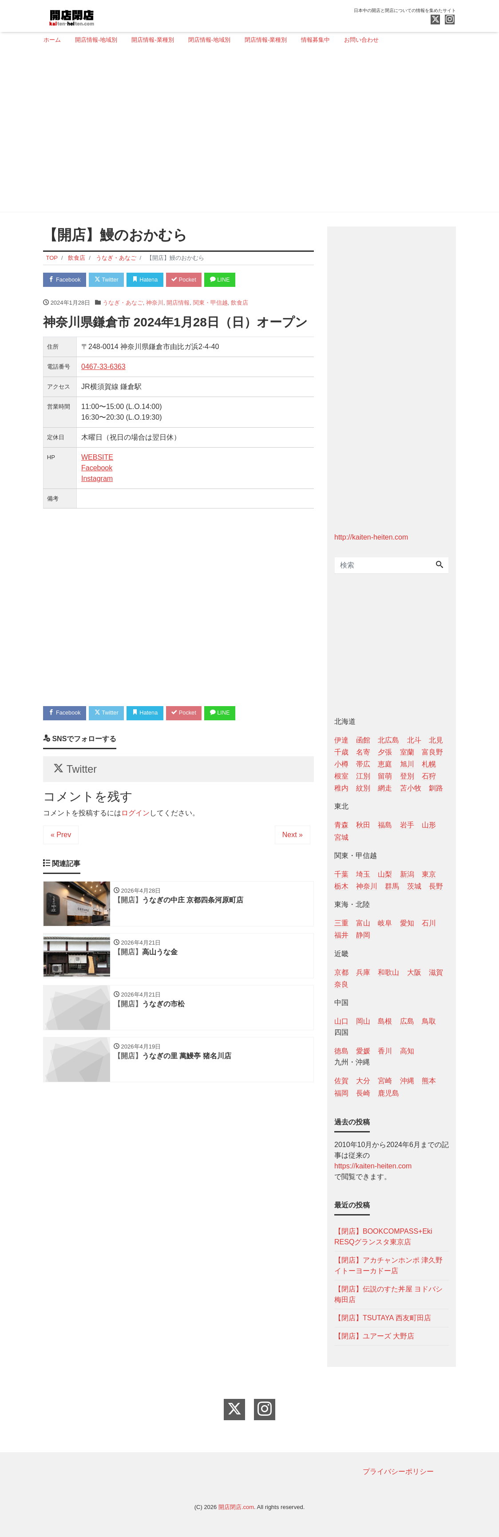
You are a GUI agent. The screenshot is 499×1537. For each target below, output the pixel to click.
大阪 (414, 972)
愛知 (407, 923)
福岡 (341, 1093)
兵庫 (363, 972)
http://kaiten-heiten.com (371, 537)
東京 (429, 874)
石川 (429, 923)
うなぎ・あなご (123, 302)
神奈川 (154, 302)
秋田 (363, 825)
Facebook (65, 280)
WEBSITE (97, 457)
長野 (436, 886)
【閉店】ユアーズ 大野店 (374, 1336)
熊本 (429, 1080)
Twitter (108, 280)
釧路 (436, 788)
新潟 (407, 874)
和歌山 (388, 972)
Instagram (97, 479)
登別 (407, 776)
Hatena (148, 280)
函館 (363, 740)
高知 (407, 1051)
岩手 (407, 825)
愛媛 (363, 1051)
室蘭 (407, 752)
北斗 (414, 740)
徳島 (341, 1051)
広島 (407, 1021)
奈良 (341, 984)
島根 (385, 1021)
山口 (341, 1021)
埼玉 (363, 874)
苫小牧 (410, 788)
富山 (363, 923)
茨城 (414, 886)
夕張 (385, 752)
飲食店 (239, 302)
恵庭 (385, 764)
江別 (363, 776)
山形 (429, 825)
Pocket (187, 280)
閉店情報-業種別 (266, 39)
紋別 (363, 788)
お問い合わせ (361, 39)
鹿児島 (388, 1093)
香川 (385, 1051)
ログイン (135, 814)
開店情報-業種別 (152, 39)
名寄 (363, 752)
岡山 (363, 1021)
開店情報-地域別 (96, 39)
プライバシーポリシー (398, 1471)
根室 (341, 776)
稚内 (341, 788)
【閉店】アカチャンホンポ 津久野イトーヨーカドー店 (388, 1265)
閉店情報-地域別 (209, 39)
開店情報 (178, 302)
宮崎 (385, 1080)
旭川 (407, 764)
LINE (225, 280)
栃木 (341, 886)
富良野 (432, 752)
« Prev (61, 836)
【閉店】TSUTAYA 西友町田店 (382, 1318)
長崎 (363, 1093)
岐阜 (385, 923)
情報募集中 (315, 39)
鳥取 (429, 1021)
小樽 (341, 764)
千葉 (341, 874)
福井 (341, 935)
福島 (385, 825)
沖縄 (407, 1080)
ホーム (52, 39)
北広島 (388, 740)
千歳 (341, 752)
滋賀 (436, 972)
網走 (385, 788)
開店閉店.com (236, 1507)
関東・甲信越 (210, 302)
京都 (341, 972)
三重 (341, 923)
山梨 (385, 874)
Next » (292, 836)
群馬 (392, 886)
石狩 (429, 776)
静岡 (363, 935)
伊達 (341, 740)
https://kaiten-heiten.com (373, 1166)
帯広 (363, 764)
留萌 (385, 776)
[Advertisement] (246, 132)
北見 (436, 740)
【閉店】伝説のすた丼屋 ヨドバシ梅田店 (388, 1294)
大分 (363, 1080)
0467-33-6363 (103, 367)
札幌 (429, 764)
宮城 (341, 837)
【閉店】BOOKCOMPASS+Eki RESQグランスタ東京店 (383, 1236)
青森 (341, 825)
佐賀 (341, 1080)
